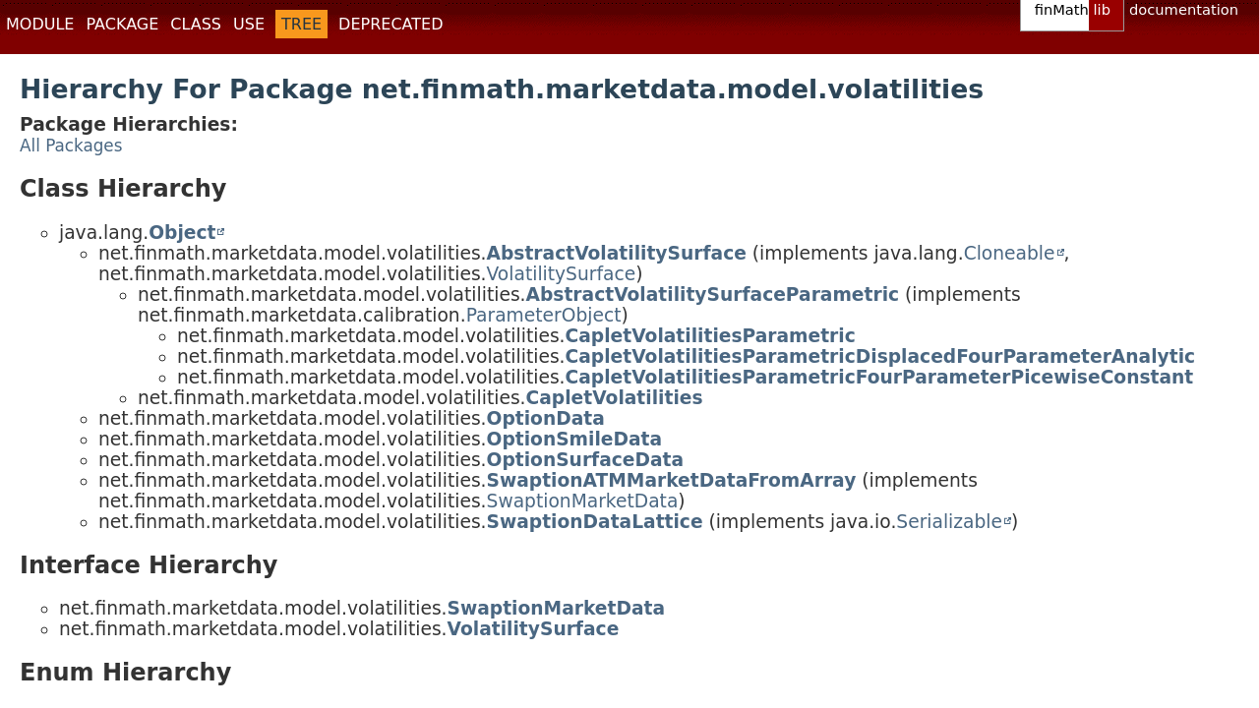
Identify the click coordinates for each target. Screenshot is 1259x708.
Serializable (949, 521)
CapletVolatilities (614, 397)
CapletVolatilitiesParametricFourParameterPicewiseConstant (880, 377)
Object (182, 232)
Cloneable (1009, 253)
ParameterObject (544, 315)
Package (122, 24)
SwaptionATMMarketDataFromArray (672, 480)
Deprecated (390, 24)
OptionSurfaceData (586, 459)
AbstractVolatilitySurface (617, 253)
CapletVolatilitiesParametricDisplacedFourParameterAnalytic (881, 356)
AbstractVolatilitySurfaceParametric (713, 294)
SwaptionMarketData (583, 501)
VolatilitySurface (561, 274)
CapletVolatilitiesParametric (711, 335)
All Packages (71, 145)
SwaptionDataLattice (595, 521)
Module (40, 24)
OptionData (546, 418)
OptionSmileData (575, 439)
